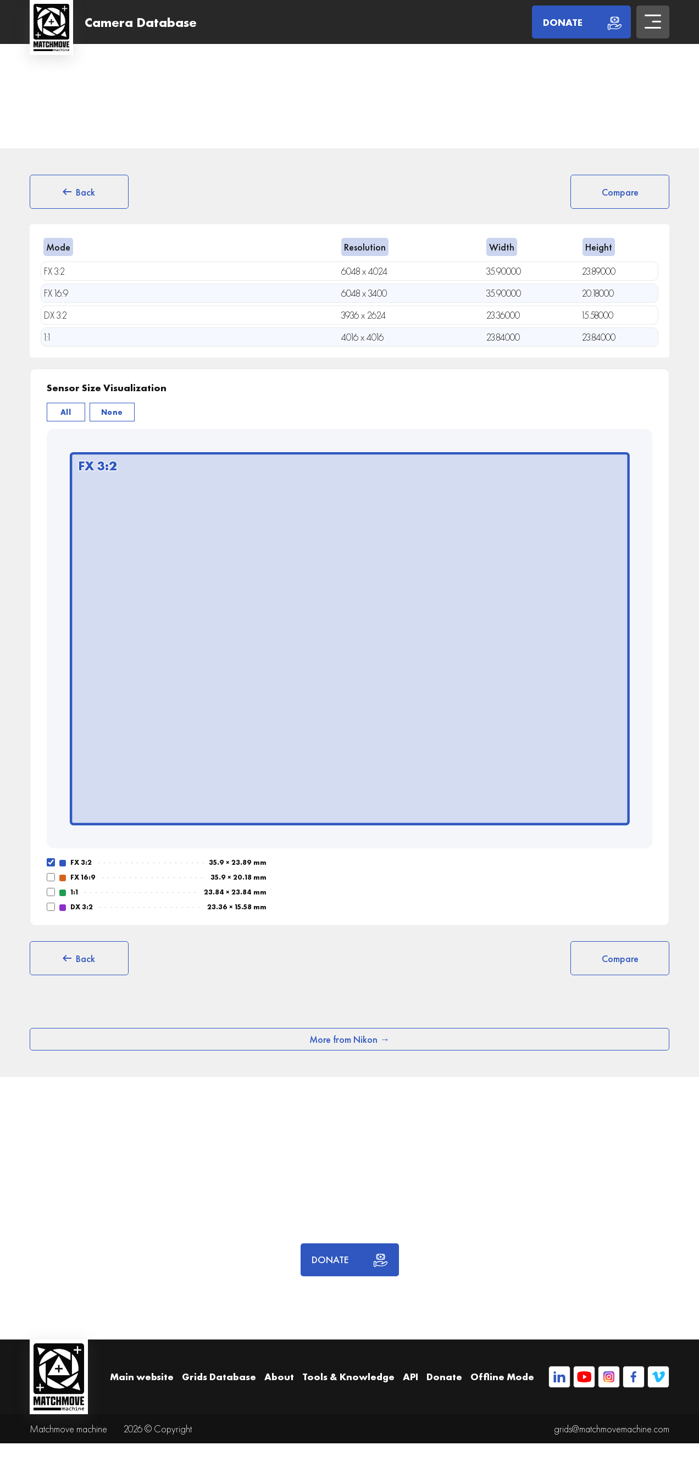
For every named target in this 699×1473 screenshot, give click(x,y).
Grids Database (219, 1376)
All (65, 412)
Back (79, 192)
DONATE (350, 1260)
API (410, 1376)
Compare (620, 192)
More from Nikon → (349, 1039)
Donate (444, 1376)
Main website (142, 1376)
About (279, 1376)
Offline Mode (502, 1376)
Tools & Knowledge (348, 1376)
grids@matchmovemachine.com (611, 1428)
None (112, 412)
